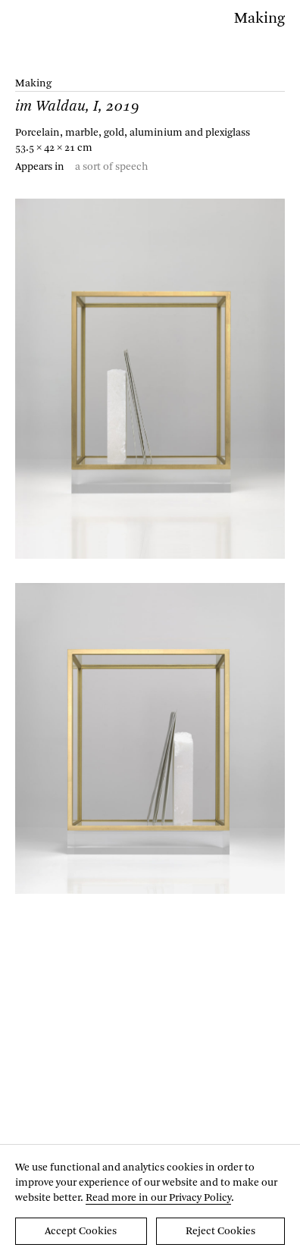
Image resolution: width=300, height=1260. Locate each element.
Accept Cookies (81, 1231)
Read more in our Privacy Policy (158, 1198)
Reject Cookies (220, 1231)
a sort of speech (111, 166)
